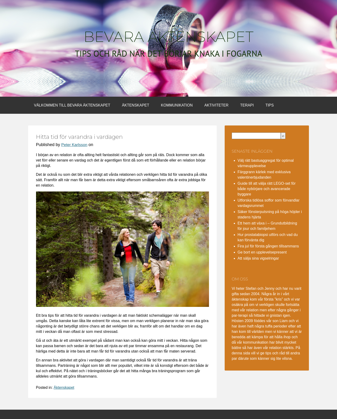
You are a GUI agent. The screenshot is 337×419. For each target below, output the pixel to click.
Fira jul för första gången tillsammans (268, 246)
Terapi (247, 105)
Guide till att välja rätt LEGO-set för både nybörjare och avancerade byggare (267, 188)
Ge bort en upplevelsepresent (262, 252)
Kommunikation (177, 105)
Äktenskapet (135, 105)
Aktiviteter (216, 105)
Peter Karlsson (74, 145)
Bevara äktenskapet (168, 37)
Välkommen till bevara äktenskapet (72, 105)
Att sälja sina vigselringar (258, 258)
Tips (269, 105)
